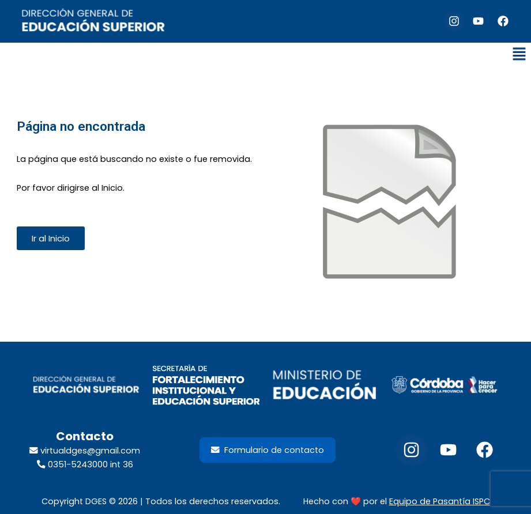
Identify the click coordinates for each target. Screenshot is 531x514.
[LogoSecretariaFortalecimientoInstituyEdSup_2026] (205, 385)
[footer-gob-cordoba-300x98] (445, 385)
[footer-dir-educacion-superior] (86, 385)
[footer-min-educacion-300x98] (325, 385)
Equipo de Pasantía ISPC (439, 501)
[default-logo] (93, 21)
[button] (519, 55)
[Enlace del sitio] (390, 204)
